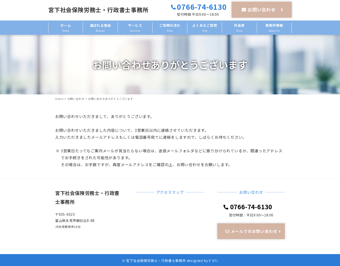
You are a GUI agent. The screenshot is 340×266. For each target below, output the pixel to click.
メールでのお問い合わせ (253, 231)
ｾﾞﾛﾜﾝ (213, 260)
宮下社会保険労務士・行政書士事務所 (98, 9)
